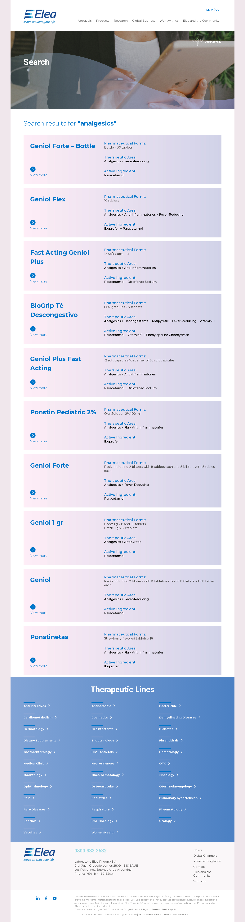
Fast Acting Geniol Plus (59, 257)
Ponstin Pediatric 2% (63, 412)
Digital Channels (205, 855)
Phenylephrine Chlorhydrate (167, 335)
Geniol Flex (47, 199)
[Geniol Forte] (67, 495)
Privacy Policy (140, 909)
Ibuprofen (111, 228)
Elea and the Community (201, 20)
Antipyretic (160, 321)
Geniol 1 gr (46, 522)
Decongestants (136, 321)
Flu (126, 427)
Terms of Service (162, 909)
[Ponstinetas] (67, 663)
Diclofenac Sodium (142, 282)
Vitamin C (207, 321)
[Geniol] (67, 609)
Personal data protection (177, 914)
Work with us (169, 20)
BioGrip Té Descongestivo (54, 310)
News (197, 850)
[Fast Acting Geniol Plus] (67, 278)
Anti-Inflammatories (140, 214)
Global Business (143, 20)
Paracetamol (114, 175)
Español (212, 9)
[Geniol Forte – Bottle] (67, 172)
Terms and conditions (150, 914)
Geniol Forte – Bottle (62, 146)
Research (121, 20)
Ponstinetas (49, 637)
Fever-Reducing (136, 161)
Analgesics (112, 161)
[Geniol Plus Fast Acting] (67, 384)
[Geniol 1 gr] (67, 552)
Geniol (40, 580)
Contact (199, 867)
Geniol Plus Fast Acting (55, 363)
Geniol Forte (49, 465)
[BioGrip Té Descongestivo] (67, 331)
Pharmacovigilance (207, 861)
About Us (84, 20)
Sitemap (199, 881)
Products (102, 20)
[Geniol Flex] (67, 225)
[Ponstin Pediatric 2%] (67, 438)
